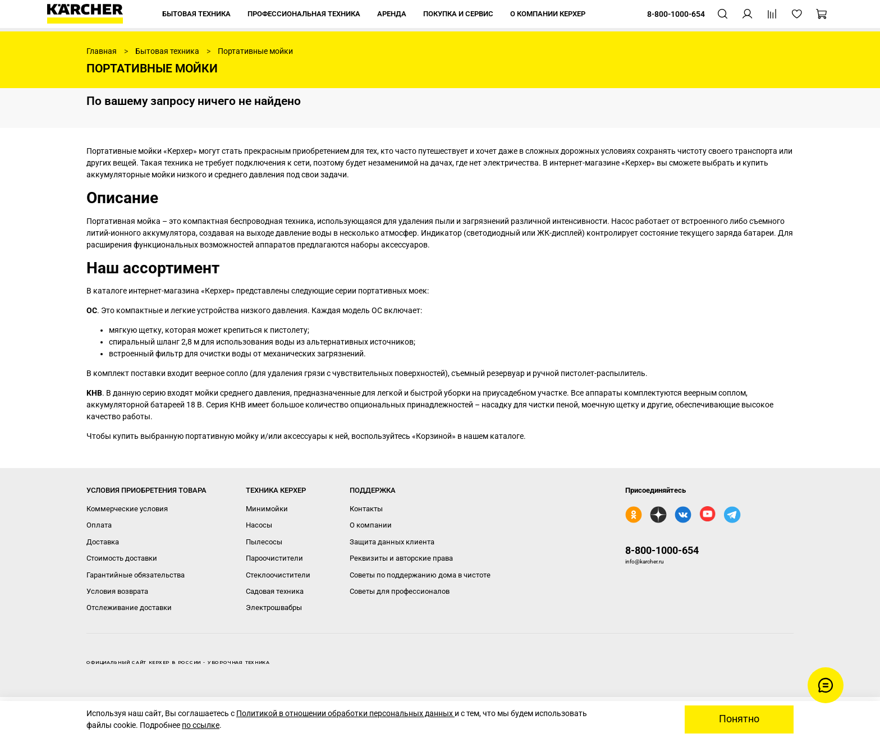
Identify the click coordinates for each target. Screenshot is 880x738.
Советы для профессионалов (400, 591)
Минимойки (267, 509)
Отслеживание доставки (129, 607)
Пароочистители (274, 558)
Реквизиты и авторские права (401, 558)
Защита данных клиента (392, 542)
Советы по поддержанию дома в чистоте (420, 575)
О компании (371, 525)
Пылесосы (264, 542)
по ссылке (200, 725)
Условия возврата (117, 591)
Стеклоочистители (278, 575)
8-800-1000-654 (662, 550)
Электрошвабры (274, 607)
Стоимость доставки (121, 558)
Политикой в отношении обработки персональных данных (345, 713)
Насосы (259, 525)
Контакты (366, 509)
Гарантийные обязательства (135, 575)
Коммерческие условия (127, 509)
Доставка (102, 542)
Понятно (739, 719)
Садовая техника (275, 591)
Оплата (99, 525)
